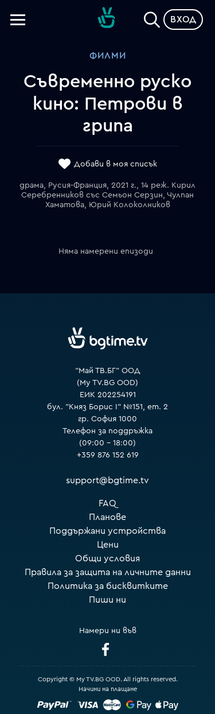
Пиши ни (107, 599)
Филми (107, 55)
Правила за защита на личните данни (108, 572)
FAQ (107, 503)
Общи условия (107, 558)
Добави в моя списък (115, 165)
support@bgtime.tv (107, 480)
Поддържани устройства (107, 531)
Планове (107, 517)
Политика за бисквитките (108, 586)
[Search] (152, 17)
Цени (108, 544)
